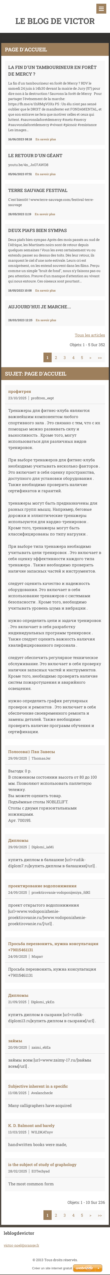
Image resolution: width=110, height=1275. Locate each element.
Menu (101, 9)
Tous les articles (90, 335)
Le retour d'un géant (35, 155)
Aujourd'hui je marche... (39, 307)
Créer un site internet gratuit (52, 1262)
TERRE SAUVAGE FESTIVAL (38, 190)
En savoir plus (46, 139)
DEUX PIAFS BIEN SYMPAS (37, 230)
